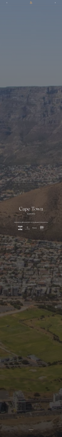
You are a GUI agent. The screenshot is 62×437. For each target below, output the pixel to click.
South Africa (31, 214)
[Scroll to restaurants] (31, 430)
